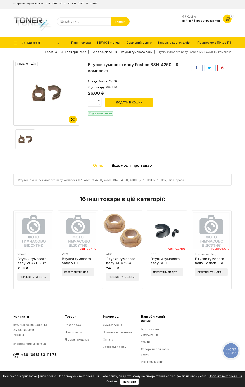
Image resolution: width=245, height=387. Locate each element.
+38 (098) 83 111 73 (58, 3)
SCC (154, 254)
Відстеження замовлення (150, 332)
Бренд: (93, 81)
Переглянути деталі (34, 276)
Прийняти (129, 381)
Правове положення (117, 332)
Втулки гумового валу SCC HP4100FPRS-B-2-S (166, 265)
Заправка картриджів (174, 42)
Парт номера (81, 42)
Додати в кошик (129, 102)
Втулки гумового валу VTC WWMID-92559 (76, 263)
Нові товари (73, 332)
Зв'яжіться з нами (115, 346)
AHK (109, 254)
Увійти (145, 341)
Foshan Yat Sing (109, 81)
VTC (65, 254)
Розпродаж (73, 325)
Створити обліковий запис (155, 351)
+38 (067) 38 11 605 (85, 3)
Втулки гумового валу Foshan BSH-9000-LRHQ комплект (210, 265)
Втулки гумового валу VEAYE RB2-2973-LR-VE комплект (32, 265)
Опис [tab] (98, 165)
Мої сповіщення (152, 361)
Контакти (21, 316)
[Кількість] (92, 102)
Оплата (108, 339)
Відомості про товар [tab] (132, 165)
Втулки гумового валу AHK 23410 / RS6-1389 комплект (121, 265)
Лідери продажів (77, 339)
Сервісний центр (139, 42)
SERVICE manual (109, 42)
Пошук (120, 21)
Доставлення (112, 325)
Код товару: (96, 87)
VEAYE (21, 254)
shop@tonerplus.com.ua (29, 3)
